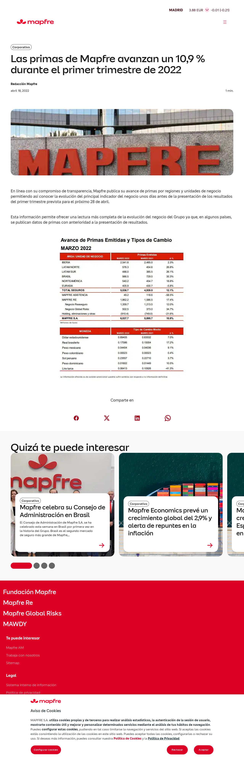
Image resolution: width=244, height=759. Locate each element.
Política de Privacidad (163, 738)
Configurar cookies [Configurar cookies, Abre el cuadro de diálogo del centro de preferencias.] (46, 749)
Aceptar (204, 749)
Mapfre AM (15, 647)
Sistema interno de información (31, 685)
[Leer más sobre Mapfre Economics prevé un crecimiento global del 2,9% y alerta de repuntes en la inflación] (171, 545)
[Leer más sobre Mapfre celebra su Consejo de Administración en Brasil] (62, 545)
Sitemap (12, 663)
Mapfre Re (18, 602)
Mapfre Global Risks (32, 613)
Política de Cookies (127, 738)
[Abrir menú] (225, 22)
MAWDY (15, 624)
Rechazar (177, 749)
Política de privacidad (23, 692)
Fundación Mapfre (29, 592)
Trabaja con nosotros (23, 655)
